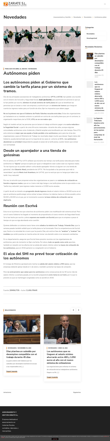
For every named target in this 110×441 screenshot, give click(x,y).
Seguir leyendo (11, 371)
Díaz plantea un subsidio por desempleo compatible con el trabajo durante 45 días (21, 354)
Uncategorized (92, 38)
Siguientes (77, 392)
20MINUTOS (14, 290)
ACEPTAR (55, 439)
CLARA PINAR (31, 290)
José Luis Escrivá (45, 100)
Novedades (77, 17)
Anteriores (7, 392)
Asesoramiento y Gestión (62, 17)
